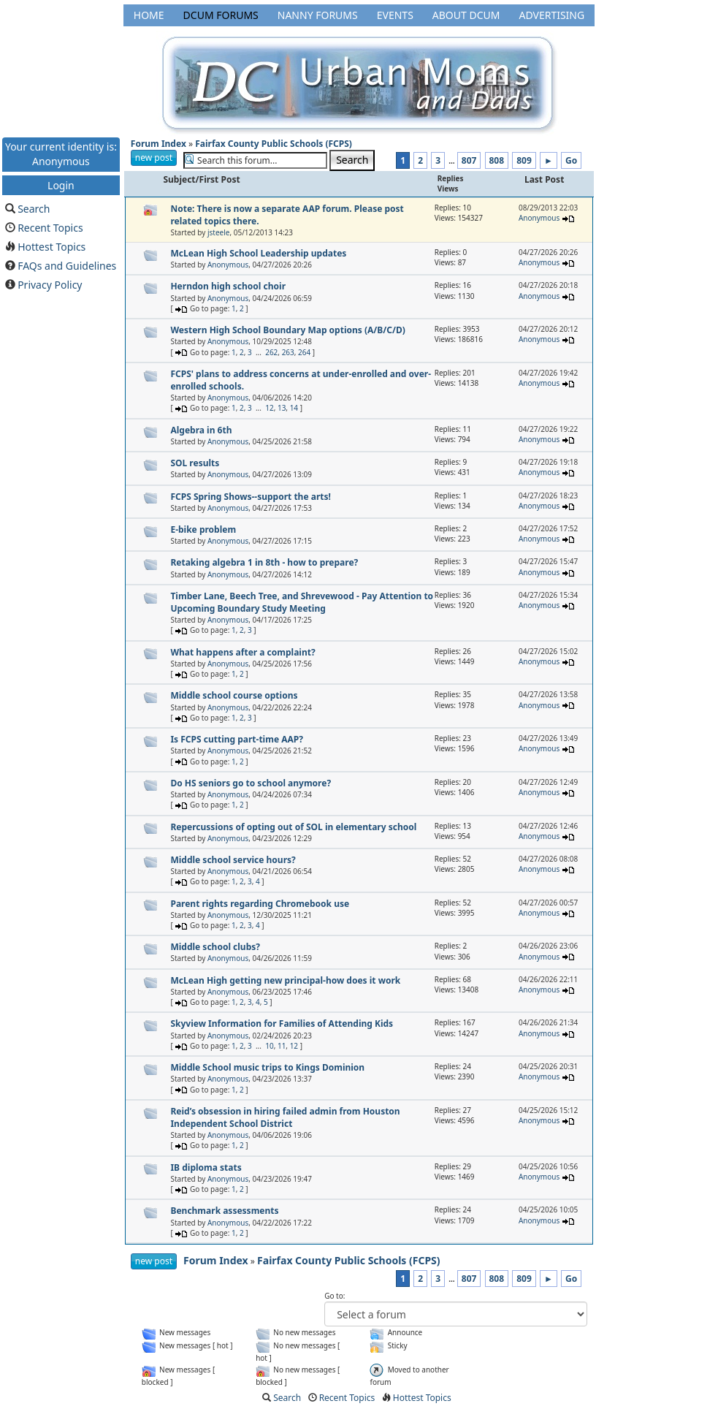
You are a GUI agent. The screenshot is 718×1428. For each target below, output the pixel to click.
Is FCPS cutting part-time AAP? (236, 739)
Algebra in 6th (201, 430)
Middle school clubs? (215, 947)
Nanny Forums (318, 15)
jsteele (218, 232)
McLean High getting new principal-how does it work (285, 980)
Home (149, 15)
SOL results (194, 463)
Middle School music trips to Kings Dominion (267, 1067)
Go (571, 160)
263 (288, 352)
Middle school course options (233, 695)
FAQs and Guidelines (67, 266)
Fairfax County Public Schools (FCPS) (273, 143)
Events (395, 15)
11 (282, 1046)
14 (294, 408)
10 (269, 1046)
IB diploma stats (205, 1167)
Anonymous (539, 218)
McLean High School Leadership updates (258, 253)
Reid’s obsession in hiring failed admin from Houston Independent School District (285, 1117)
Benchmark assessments (224, 1210)
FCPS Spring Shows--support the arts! (250, 496)
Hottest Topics (51, 247)
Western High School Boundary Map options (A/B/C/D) (287, 330)
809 (524, 160)
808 (497, 160)
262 (271, 352)
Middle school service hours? (232, 860)
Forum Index (158, 143)
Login (61, 184)
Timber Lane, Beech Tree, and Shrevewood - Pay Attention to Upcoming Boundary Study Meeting (301, 602)
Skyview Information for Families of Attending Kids (281, 1023)
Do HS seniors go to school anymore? (250, 783)
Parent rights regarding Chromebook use (259, 903)
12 (269, 408)
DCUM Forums (221, 15)
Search (34, 209)
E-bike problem (203, 529)
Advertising (551, 15)
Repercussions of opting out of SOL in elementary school (293, 827)
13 (282, 408)
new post (153, 157)
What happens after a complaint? (242, 652)
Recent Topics (50, 228)
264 (304, 352)
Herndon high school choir (228, 286)
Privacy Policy (50, 285)
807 (469, 160)
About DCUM (466, 15)
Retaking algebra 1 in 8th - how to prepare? (264, 562)
